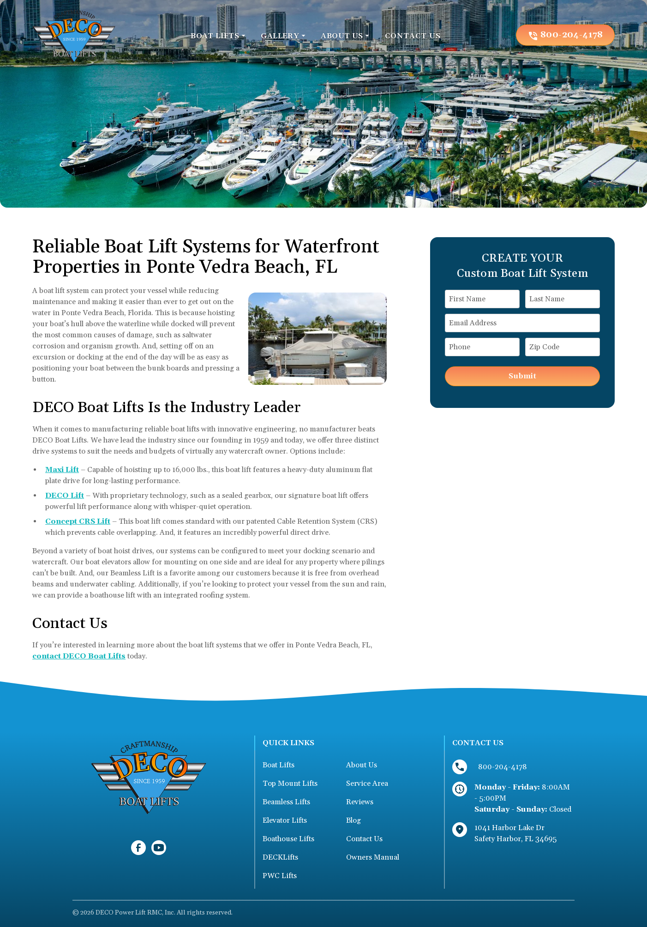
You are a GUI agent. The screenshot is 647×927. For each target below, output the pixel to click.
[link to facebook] (138, 847)
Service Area (367, 783)
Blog (353, 820)
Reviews (359, 802)
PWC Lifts (280, 875)
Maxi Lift (62, 469)
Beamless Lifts (286, 802)
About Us (361, 765)
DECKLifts (280, 857)
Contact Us (364, 838)
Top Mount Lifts (290, 783)
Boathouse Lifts (288, 838)
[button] (218, 36)
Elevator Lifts (285, 820)
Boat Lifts (278, 765)
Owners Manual (372, 857)
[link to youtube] (158, 847)
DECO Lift (64, 495)
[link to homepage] (73, 35)
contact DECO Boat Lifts (79, 656)
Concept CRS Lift (77, 521)
